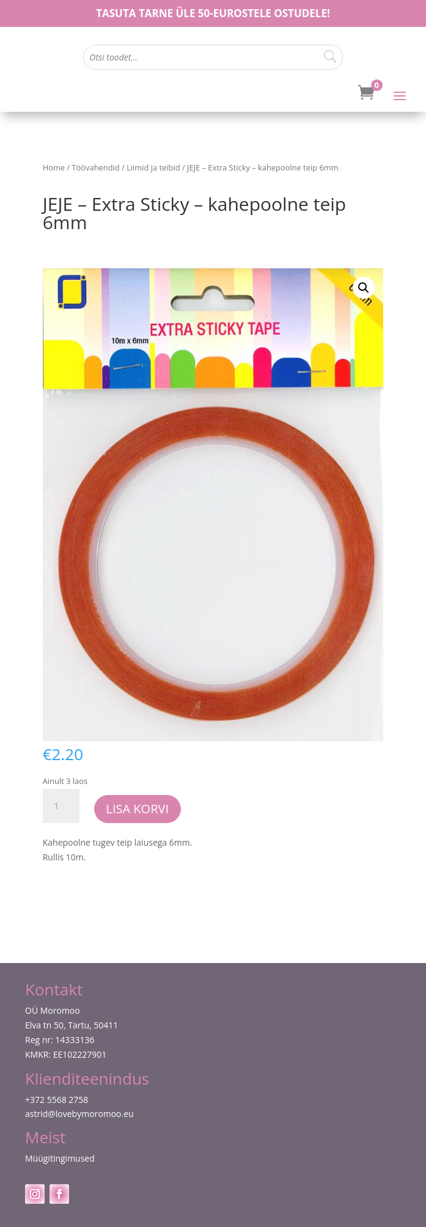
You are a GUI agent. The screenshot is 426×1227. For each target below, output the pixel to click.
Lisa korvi (137, 808)
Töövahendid (96, 167)
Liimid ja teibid (153, 167)
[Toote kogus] (61, 806)
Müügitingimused (60, 1158)
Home (54, 167)
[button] (364, 288)
